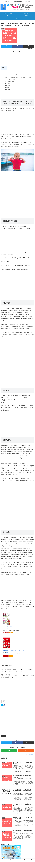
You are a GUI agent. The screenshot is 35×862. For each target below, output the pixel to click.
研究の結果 (7, 87)
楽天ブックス (5, 632)
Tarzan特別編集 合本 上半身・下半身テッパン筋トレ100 (13, 650)
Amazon (11, 632)
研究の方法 (7, 85)
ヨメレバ (7, 628)
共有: (8, 91)
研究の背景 (7, 83)
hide (5, 67)
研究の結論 (7, 89)
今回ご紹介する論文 (9, 81)
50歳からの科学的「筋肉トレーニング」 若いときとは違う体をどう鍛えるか (17, 626)
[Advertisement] (17, 122)
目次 (15, 74)
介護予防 (3, 736)
